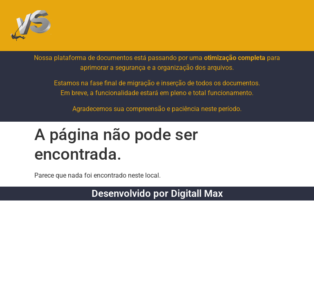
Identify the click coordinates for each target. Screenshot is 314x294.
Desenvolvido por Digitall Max (157, 193)
